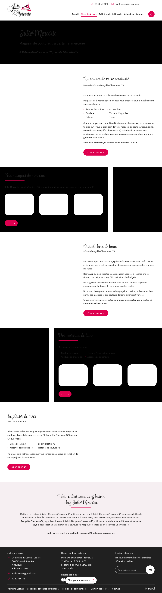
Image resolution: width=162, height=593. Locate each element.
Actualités (129, 14)
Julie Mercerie (12, 187)
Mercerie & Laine (89, 14)
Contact (139, 14)
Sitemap (116, 588)
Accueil (75, 14)
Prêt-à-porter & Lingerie (110, 14)
